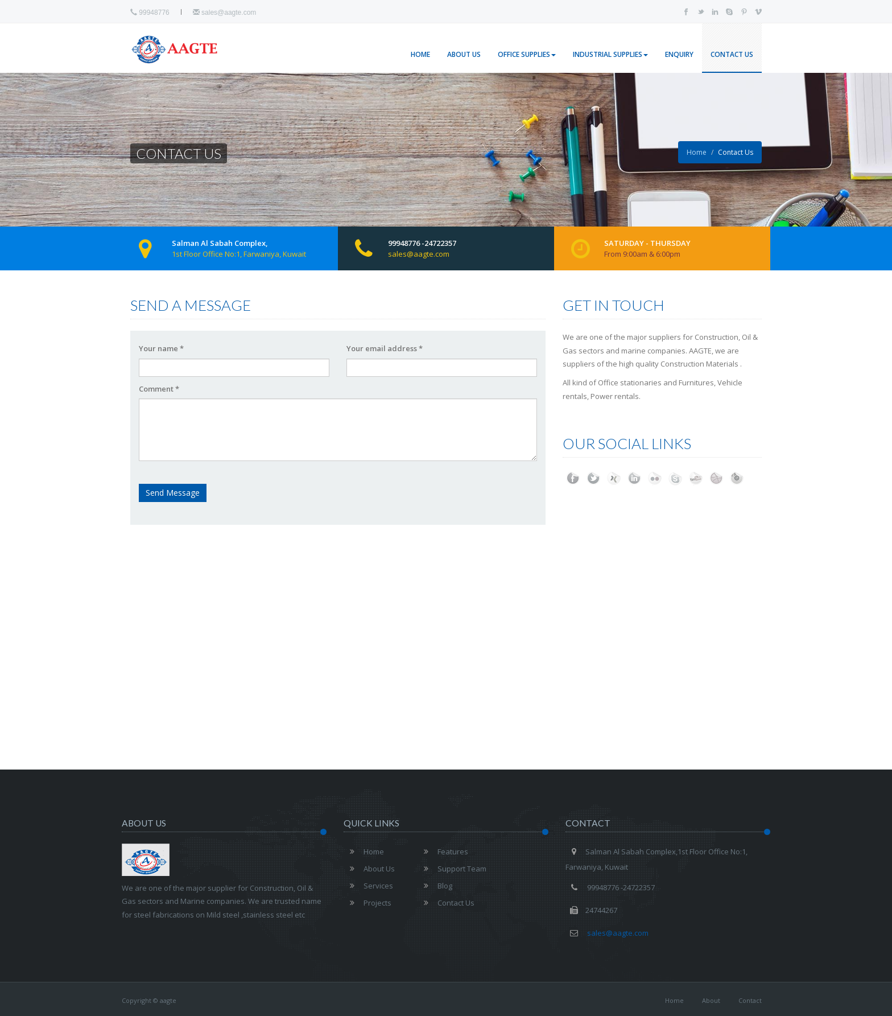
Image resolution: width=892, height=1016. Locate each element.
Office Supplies (527, 54)
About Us (464, 54)
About (711, 1000)
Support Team (452, 868)
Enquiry (679, 54)
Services (368, 886)
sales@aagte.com (225, 13)
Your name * (161, 348)
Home (420, 54)
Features (443, 851)
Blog (435, 886)
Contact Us (732, 54)
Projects (367, 903)
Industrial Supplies (610, 54)
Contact (750, 1000)
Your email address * (384, 348)
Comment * (159, 389)
